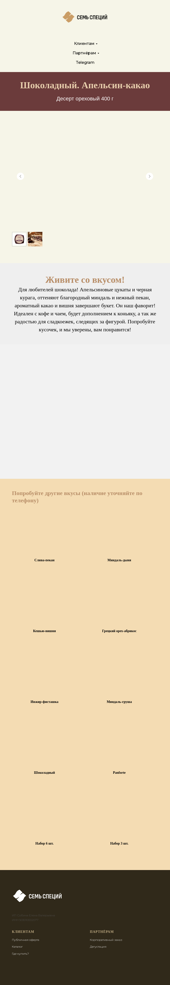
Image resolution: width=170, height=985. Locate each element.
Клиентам (84, 43)
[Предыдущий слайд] (20, 176)
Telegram (85, 62)
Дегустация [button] (98, 946)
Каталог (17, 946)
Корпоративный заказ (106, 940)
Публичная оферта (25, 940)
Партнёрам (84, 53)
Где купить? (20, 953)
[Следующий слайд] (149, 176)
